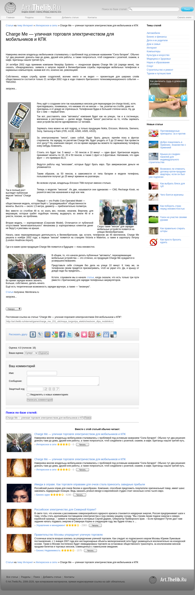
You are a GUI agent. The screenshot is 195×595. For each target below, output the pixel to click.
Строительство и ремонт (160, 69)
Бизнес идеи (43, 494)
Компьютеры (153, 51)
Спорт (150, 66)
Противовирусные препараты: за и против (167, 133)
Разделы (25, 577)
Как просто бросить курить (165, 242)
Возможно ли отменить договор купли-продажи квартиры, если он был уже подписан (167, 173)
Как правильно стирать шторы (167, 230)
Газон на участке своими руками (168, 219)
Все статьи (12, 577)
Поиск (36, 577)
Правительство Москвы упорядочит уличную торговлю (68, 534)
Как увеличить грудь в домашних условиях (167, 82)
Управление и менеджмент (50, 525)
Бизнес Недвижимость (48, 550)
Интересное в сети (46, 444)
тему (19, 25)
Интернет (28, 25)
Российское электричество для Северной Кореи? (65, 509)
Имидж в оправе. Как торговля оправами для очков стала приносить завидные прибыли (89, 484)
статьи (90, 277)
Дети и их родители (157, 40)
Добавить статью (52, 577)
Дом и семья (153, 44)
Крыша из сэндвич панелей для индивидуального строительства (164, 158)
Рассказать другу (18, 334)
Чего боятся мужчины (166, 197)
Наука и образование (158, 62)
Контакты (69, 577)
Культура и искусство (158, 55)
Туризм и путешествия (159, 73)
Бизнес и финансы (157, 36)
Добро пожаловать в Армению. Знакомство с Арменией (167, 145)
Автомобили (153, 33)
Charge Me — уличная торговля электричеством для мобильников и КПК (80, 434)
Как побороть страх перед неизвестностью (167, 208)
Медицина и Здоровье (159, 58)
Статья (9, 25)
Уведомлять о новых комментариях (47, 394)
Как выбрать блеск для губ (167, 186)
